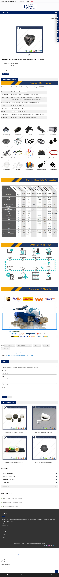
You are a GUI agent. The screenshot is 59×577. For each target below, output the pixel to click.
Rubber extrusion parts (9, 476)
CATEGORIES (4, 12)
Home (37, 17)
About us (4, 531)
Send (4, 397)
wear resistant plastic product (24, 345)
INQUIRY (6, 74)
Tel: (3, 376)
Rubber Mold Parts (8, 473)
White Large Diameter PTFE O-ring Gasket (43, 432)
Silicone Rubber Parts (9, 479)
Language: (29, 1)
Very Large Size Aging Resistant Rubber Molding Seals (21, 353)
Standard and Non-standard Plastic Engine (43, 462)
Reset (9, 397)
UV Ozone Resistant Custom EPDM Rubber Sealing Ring (19, 355)
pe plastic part (37, 345)
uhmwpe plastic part (9, 345)
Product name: (6, 365)
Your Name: (5, 370)
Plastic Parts (49, 17)
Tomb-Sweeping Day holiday (10, 506)
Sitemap (43, 543)
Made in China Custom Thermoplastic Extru (14, 462)
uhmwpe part (46, 345)
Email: (4, 382)
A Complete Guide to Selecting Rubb (12, 498)
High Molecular (5, 348)
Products (43, 17)
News (3, 537)
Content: (4, 387)
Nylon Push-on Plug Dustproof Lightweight (14, 432)
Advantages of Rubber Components (12, 502)
